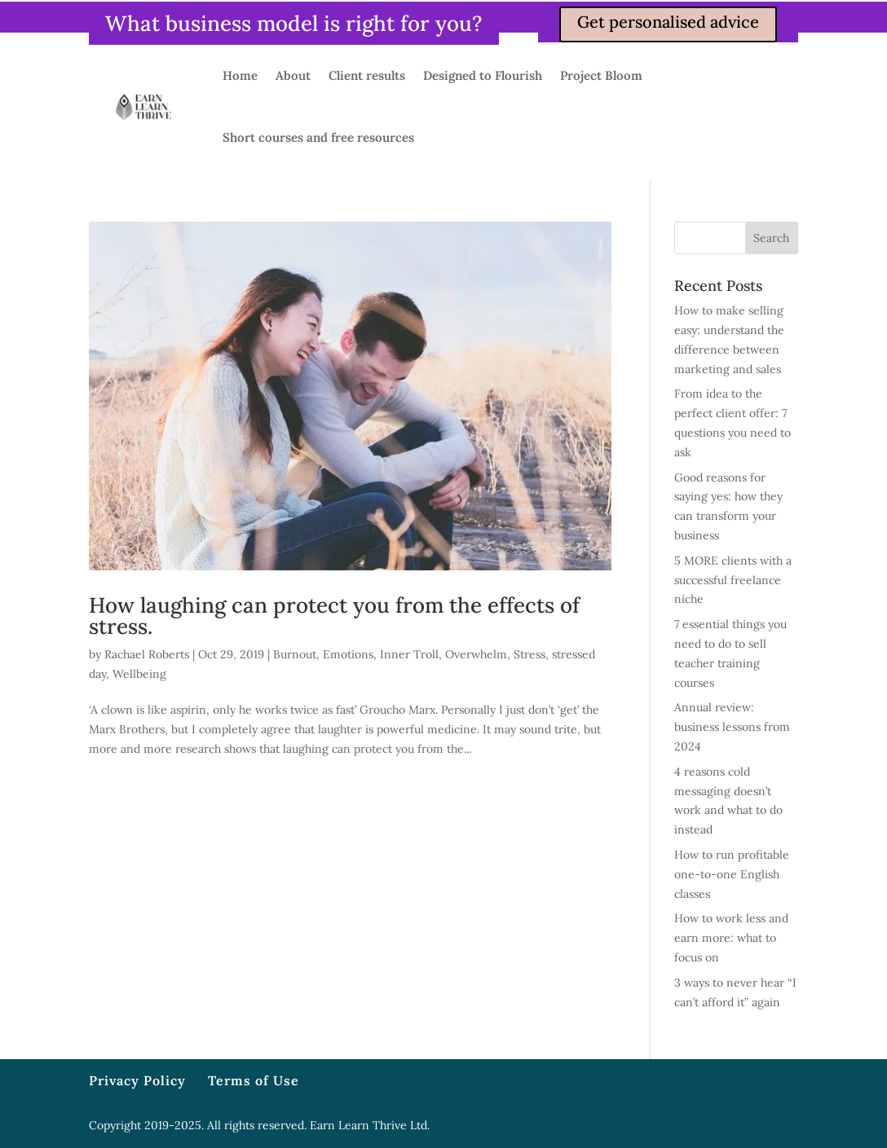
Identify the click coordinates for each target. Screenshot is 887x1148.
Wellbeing (139, 673)
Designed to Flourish (482, 75)
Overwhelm (476, 654)
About (293, 75)
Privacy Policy (137, 1080)
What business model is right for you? (294, 23)
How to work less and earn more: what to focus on (731, 938)
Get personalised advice (668, 21)
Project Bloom (601, 75)
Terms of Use (253, 1080)
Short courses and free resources (318, 137)
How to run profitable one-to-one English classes (731, 874)
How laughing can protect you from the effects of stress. (334, 616)
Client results (367, 75)
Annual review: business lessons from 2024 (732, 727)
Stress (529, 654)
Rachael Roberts (146, 654)
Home (240, 75)
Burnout (294, 654)
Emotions (348, 654)
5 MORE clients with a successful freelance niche (733, 580)
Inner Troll (409, 654)
